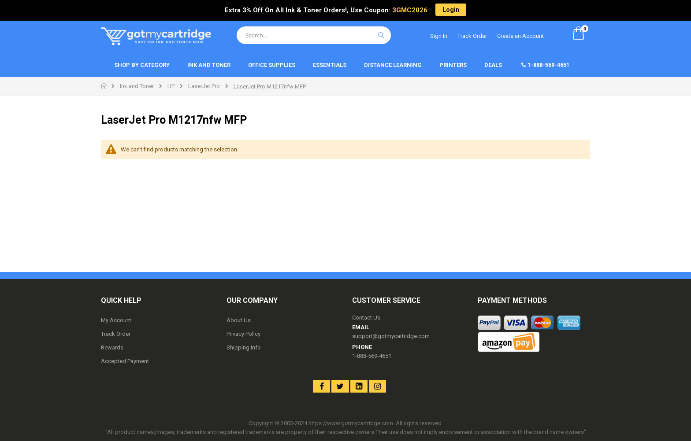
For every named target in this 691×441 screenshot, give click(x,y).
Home (104, 85)
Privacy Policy (243, 334)
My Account (116, 320)
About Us (239, 320)
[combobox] (314, 35)
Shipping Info (244, 347)
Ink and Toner (137, 86)
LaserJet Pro (204, 86)
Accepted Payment (125, 361)
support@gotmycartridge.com (391, 336)
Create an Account (520, 36)
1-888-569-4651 (371, 356)
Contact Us (366, 317)
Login (450, 9)
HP (171, 86)
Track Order (472, 36)
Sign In (438, 36)
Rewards (112, 347)
